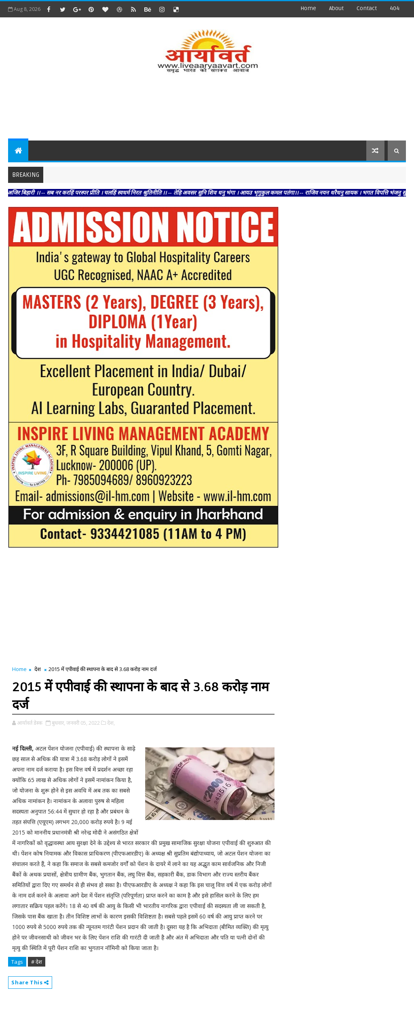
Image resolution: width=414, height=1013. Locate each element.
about (336, 8)
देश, (111, 722)
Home (308, 8)
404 (394, 8)
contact (367, 8)
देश (37, 669)
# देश (36, 961)
